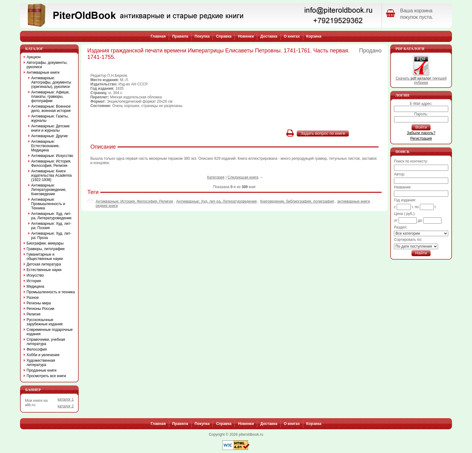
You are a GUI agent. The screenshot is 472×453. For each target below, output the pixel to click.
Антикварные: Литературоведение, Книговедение (48, 189)
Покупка (202, 36)
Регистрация (421, 138)
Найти (421, 253)
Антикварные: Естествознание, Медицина (45, 145)
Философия (37, 349)
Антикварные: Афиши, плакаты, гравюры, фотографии (50, 96)
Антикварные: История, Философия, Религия (134, 201)
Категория (215, 177)
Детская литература (44, 264)
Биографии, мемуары (45, 243)
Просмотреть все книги (46, 376)
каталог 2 (66, 406)
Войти (421, 127)
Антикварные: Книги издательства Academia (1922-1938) (51, 175)
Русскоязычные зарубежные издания (45, 322)
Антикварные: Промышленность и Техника (48, 203)
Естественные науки (44, 270)
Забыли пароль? (421, 133)
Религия (33, 314)
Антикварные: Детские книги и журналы (50, 128)
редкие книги (107, 206)
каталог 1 (66, 399)
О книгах (292, 36)
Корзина (313, 36)
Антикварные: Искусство (52, 156)
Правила (180, 36)
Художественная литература (41, 362)
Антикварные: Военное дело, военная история (51, 108)
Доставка (268, 36)
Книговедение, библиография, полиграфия (297, 201)
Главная (158, 36)
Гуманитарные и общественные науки (45, 256)
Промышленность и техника (51, 292)
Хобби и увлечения (43, 355)
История (34, 281)
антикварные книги (353, 201)
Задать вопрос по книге (322, 133)
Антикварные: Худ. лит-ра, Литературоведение (216, 201)
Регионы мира (39, 303)
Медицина (35, 286)
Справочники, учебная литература (46, 341)
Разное (33, 297)
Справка (223, 36)
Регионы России (40, 309)
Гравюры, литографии (45, 249)
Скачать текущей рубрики (420, 79)
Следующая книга (243, 177)
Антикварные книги (43, 72)
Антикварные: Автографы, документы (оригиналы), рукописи (51, 82)
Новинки (246, 36)
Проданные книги (41, 370)
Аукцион (34, 57)
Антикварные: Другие (49, 136)
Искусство (35, 275)
